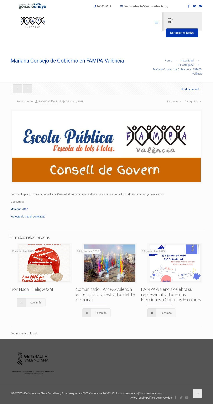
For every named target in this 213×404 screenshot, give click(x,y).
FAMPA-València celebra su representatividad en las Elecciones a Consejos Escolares (171, 294)
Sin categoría (186, 64)
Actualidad (187, 60)
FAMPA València (48, 101)
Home (168, 60)
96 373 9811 (104, 6)
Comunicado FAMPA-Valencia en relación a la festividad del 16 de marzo (105, 294)
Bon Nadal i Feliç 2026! (32, 289)
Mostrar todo (190, 89)
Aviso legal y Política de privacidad (151, 397)
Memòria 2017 (19, 209)
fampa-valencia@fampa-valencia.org (146, 6)
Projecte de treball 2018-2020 (28, 216)
